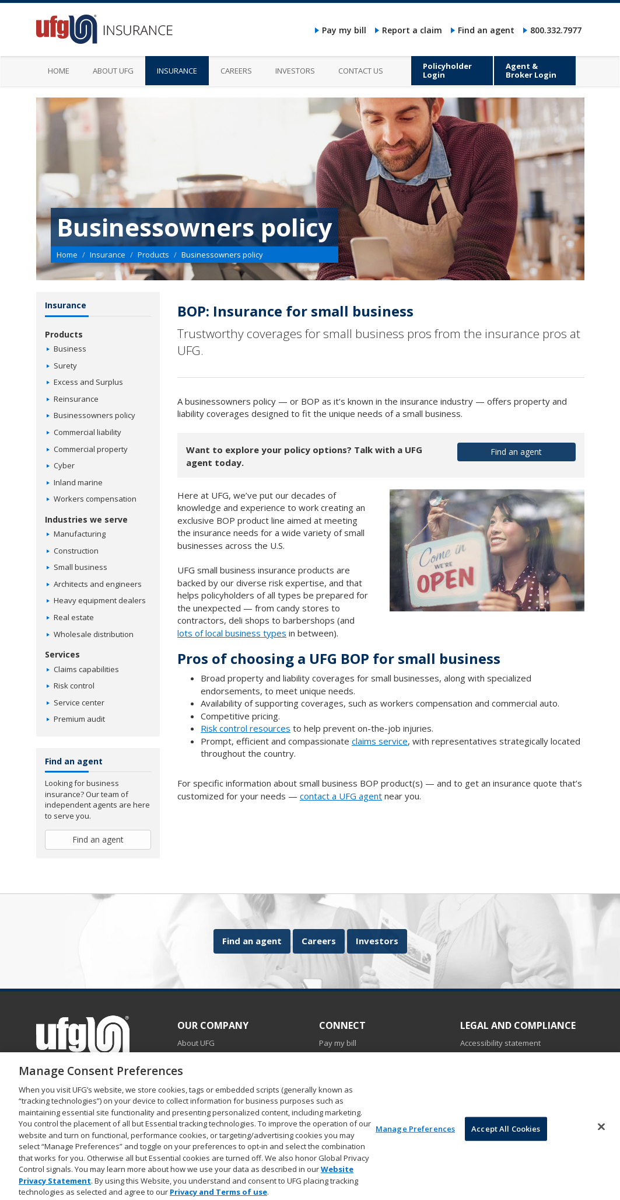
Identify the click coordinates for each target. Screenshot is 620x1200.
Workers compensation (95, 498)
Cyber (64, 465)
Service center (79, 702)
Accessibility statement (500, 1043)
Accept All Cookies (505, 1138)
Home (67, 254)
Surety (65, 365)
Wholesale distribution (94, 634)
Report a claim (412, 30)
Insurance (107, 254)
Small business (80, 567)
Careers (319, 941)
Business (70, 348)
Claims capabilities (86, 669)
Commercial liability (87, 432)
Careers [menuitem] (236, 70)
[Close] (601, 1137)
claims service (380, 741)
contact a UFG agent (341, 796)
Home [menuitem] (58, 70)
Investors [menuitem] (295, 70)
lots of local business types (231, 633)
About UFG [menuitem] (113, 70)
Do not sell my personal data (511, 1056)
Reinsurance (76, 399)
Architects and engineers (98, 584)
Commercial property (91, 449)
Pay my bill (344, 30)
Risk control (74, 685)
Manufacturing (80, 533)
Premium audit (79, 719)
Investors (377, 941)
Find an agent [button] (516, 451)
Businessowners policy (94, 415)
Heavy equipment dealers (100, 600)
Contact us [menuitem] (360, 70)
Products (153, 254)
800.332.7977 (556, 30)
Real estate (74, 617)
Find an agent (486, 30)
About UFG (196, 1043)
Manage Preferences (415, 1138)
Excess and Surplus (88, 382)
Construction (76, 550)
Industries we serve (86, 519)
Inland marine (78, 482)
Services (62, 654)
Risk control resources (245, 728)
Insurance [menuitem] (177, 70)
